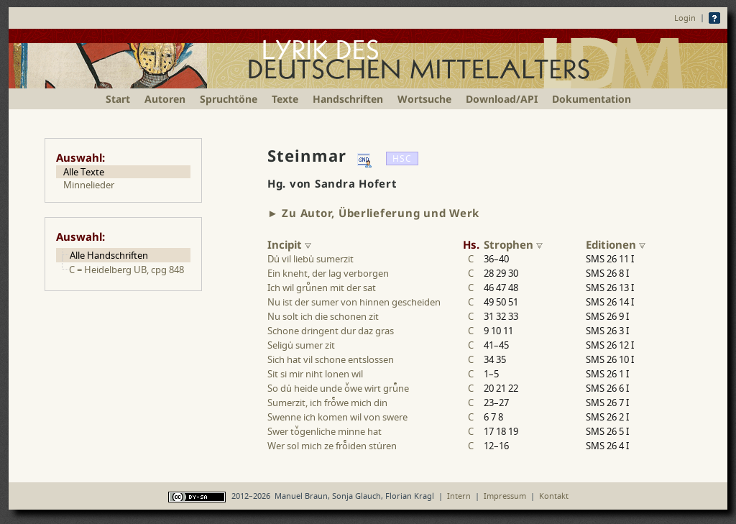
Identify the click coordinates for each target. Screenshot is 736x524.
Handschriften (348, 99)
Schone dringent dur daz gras (330, 330)
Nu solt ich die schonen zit (323, 316)
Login (685, 17)
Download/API (502, 99)
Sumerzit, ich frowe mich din (327, 402)
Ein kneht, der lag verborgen (328, 273)
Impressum (505, 495)
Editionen (615, 244)
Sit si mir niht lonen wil (315, 373)
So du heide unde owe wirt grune (338, 388)
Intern (459, 495)
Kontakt (554, 495)
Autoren (164, 99)
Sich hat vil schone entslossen (330, 359)
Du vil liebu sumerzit (310, 258)
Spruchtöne (228, 99)
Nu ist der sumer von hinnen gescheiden (354, 301)
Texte (285, 99)
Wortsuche (424, 99)
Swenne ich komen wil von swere (337, 416)
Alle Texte (83, 171)
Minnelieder (88, 184)
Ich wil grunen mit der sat (321, 287)
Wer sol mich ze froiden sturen (332, 445)
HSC (402, 158)
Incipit (289, 244)
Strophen (513, 244)
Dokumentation (591, 99)
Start (118, 99)
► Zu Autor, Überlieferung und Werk (373, 213)
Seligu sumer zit (301, 345)
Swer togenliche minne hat (324, 431)
